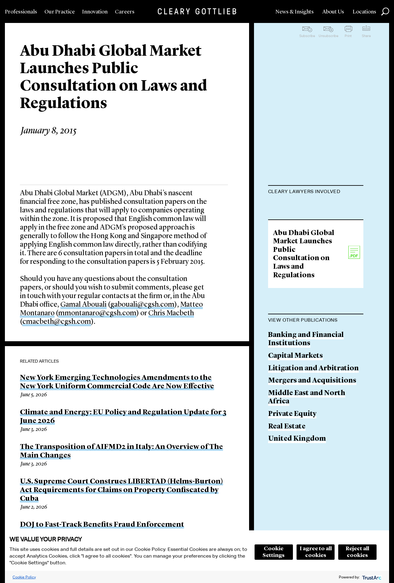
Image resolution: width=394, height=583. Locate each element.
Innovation (95, 12)
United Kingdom (297, 517)
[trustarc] (371, 577)
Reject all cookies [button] (357, 552)
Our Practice (59, 12)
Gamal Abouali (83, 304)
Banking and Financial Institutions (306, 417)
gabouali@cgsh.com (142, 304)
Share (366, 36)
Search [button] (385, 12)
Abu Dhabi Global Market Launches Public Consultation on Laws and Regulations (303, 332)
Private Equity (292, 491)
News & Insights (294, 12)
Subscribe (307, 36)
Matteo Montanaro (301, 230)
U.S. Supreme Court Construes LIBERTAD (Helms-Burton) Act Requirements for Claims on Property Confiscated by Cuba (121, 490)
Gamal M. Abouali (298, 206)
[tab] (315, 192)
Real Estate (286, 504)
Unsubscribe (328, 36)
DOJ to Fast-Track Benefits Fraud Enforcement (102, 525)
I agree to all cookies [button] (316, 552)
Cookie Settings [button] (274, 552)
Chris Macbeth (171, 313)
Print (348, 36)
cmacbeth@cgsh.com (56, 322)
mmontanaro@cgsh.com (97, 313)
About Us (333, 12)
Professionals (21, 12)
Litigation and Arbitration (313, 446)
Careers (124, 12)
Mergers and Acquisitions (312, 458)
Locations (364, 12)
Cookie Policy (24, 577)
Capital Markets (295, 433)
